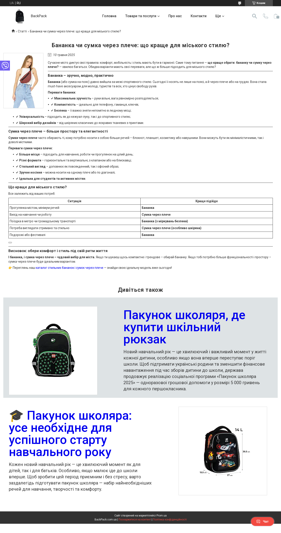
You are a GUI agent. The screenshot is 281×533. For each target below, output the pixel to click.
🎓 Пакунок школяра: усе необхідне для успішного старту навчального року (70, 434)
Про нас (175, 16)
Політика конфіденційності (170, 519)
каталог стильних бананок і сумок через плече (69, 267)
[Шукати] (254, 16)
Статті (22, 31)
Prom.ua (161, 515)
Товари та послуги (140, 16)
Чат (262, 522)
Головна (109, 16)
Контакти (199, 16)
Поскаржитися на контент (135, 519)
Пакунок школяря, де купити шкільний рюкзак (184, 327)
